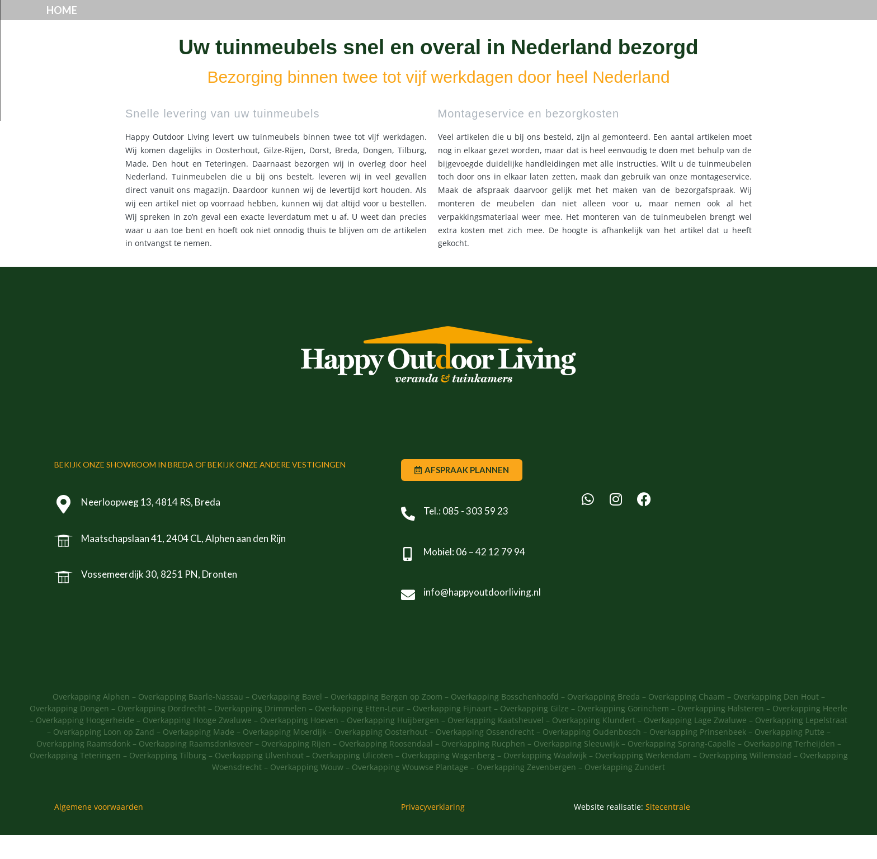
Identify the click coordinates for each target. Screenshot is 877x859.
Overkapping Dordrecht (161, 732)
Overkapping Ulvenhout (259, 779)
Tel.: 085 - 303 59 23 (465, 535)
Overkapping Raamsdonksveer (196, 767)
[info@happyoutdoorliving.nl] (408, 618)
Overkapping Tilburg (167, 779)
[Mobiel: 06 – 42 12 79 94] (408, 578)
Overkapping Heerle (809, 732)
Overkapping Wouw (306, 791)
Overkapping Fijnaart (452, 732)
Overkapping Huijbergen (393, 744)
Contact (735, 22)
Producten (360, 22)
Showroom (455, 22)
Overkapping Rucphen (483, 767)
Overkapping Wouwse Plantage (410, 791)
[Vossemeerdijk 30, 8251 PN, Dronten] (64, 600)
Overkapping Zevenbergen (526, 791)
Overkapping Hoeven (299, 744)
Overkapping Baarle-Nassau (190, 720)
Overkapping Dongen (69, 732)
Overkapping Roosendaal (386, 767)
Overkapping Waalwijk (545, 779)
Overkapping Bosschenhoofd (505, 720)
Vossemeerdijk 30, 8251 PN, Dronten (160, 598)
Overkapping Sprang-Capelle (681, 767)
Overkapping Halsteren (720, 732)
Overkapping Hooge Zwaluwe (197, 744)
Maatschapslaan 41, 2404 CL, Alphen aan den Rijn (184, 562)
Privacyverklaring (433, 830)
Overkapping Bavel (287, 720)
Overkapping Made (198, 756)
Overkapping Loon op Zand (103, 756)
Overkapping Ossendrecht (485, 756)
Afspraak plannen (564, 22)
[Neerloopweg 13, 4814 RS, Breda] (64, 528)
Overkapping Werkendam (643, 779)
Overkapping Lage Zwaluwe (695, 744)
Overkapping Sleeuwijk (576, 767)
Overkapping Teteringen (75, 779)
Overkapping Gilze (534, 732)
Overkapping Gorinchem (623, 732)
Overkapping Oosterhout (380, 756)
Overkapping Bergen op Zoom (388, 720)
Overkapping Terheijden (789, 767)
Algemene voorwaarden (98, 830)
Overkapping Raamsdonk (83, 767)
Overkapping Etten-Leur (359, 732)
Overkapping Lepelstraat (801, 744)
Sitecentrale (667, 830)
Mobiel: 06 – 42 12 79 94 (474, 575)
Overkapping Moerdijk (284, 756)
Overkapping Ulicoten (352, 779)
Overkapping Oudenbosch (592, 756)
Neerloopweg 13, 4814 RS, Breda (151, 526)
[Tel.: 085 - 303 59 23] (408, 537)
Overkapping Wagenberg (448, 779)
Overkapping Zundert (624, 791)
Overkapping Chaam (686, 720)
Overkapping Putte (789, 756)
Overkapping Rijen (296, 767)
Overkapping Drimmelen (260, 732)
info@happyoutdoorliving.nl (482, 616)
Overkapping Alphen (91, 720)
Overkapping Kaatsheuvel (495, 744)
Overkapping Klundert (593, 744)
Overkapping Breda (603, 720)
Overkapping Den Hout (776, 720)
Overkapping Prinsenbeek (697, 756)
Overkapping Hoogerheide (85, 744)
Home (281, 22)
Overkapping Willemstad (745, 779)
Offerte (662, 22)
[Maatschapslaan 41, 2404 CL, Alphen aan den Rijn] (64, 564)
